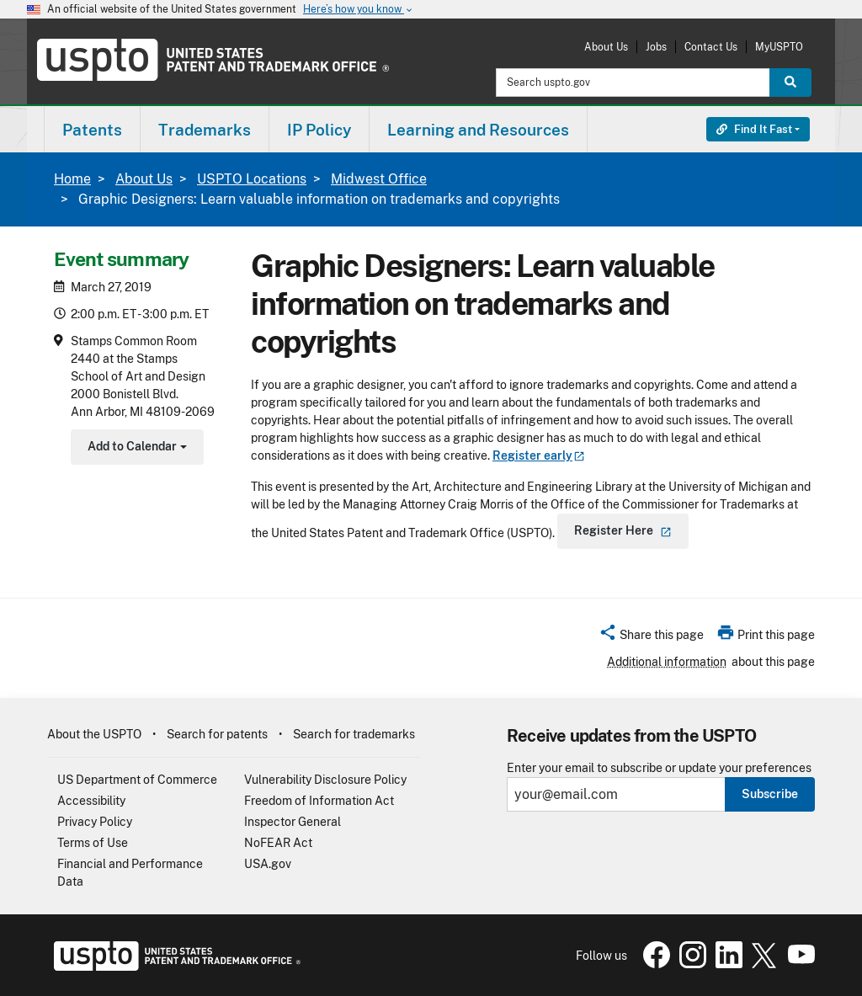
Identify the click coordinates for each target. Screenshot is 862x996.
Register (538, 455)
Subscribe (770, 794)
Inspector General (292, 821)
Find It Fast (754, 129)
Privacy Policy (94, 821)
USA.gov (267, 864)
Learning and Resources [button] (478, 129)
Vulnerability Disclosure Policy (325, 779)
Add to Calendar (135, 448)
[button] (651, 637)
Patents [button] (92, 129)
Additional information (666, 661)
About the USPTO (94, 734)
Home (72, 179)
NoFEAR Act (278, 843)
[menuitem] (92, 129)
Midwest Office (379, 179)
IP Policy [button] (319, 129)
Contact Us (710, 46)
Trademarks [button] (204, 129)
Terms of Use (92, 843)
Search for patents (217, 734)
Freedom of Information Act (319, 800)
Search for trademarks (354, 734)
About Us (606, 46)
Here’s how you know (358, 9)
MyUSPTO (779, 46)
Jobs (656, 46)
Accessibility (91, 800)
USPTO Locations (251, 179)
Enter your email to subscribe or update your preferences (659, 768)
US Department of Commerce (137, 779)
